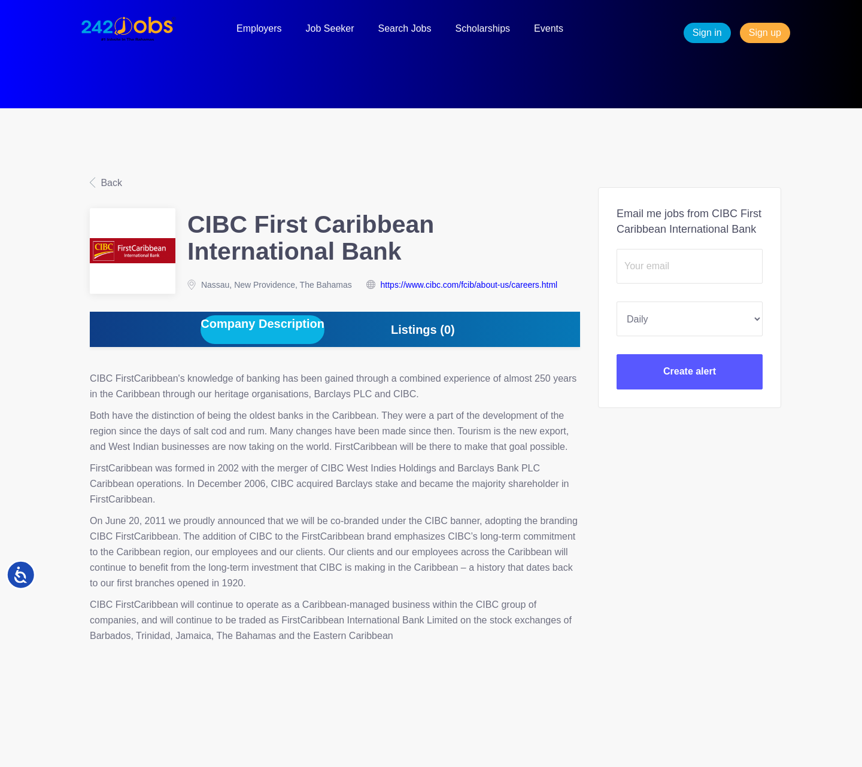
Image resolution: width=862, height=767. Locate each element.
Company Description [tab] (262, 323)
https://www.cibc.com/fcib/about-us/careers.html (469, 285)
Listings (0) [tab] (423, 329)
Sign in (707, 33)
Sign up (765, 33)
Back (110, 183)
